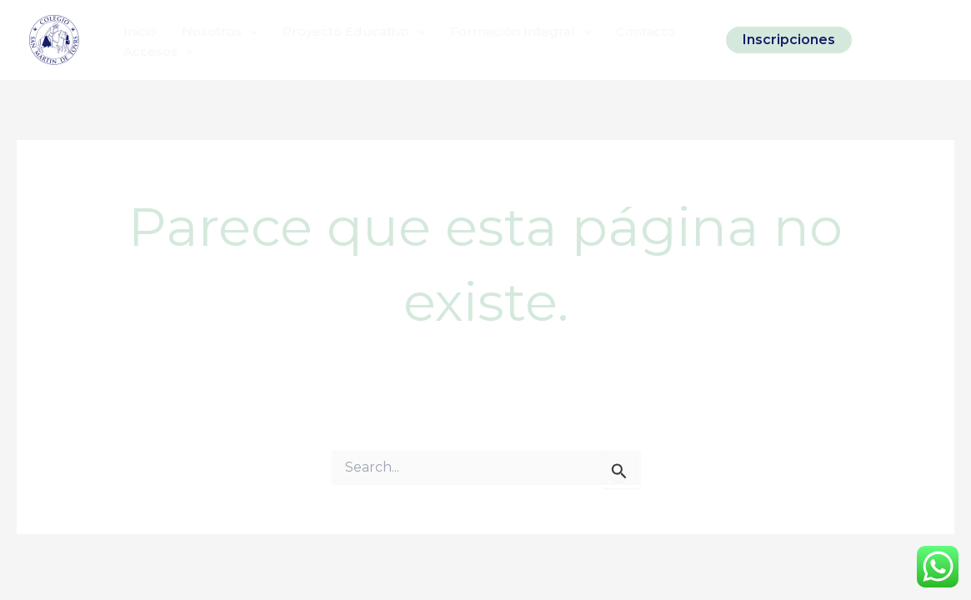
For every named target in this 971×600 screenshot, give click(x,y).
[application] (250, 32)
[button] (789, 40)
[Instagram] (876, 40)
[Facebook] (905, 40)
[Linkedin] (933, 40)
